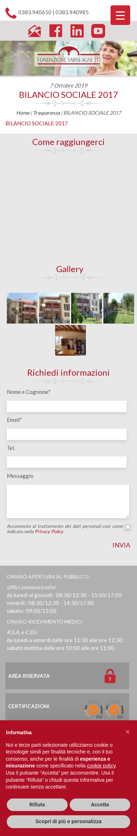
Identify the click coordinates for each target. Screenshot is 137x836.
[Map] (68, 209)
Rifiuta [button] (37, 804)
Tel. (11, 448)
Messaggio (20, 475)
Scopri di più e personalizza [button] (68, 821)
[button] (127, 731)
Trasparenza (46, 113)
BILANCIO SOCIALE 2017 (68, 94)
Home (22, 113)
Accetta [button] (100, 804)
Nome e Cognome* (29, 392)
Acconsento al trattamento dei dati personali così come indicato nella (69, 529)
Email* (14, 419)
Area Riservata (29, 676)
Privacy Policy (49, 531)
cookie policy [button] (101, 766)
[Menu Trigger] (120, 15)
